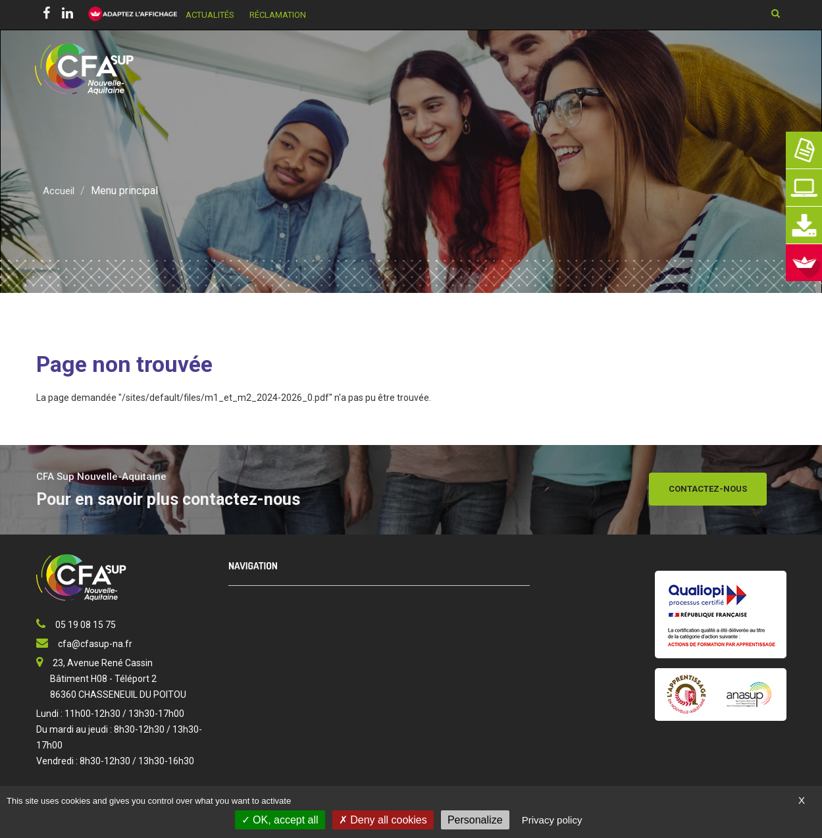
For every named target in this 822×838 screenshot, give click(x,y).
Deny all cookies (383, 819)
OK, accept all (280, 819)
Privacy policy (552, 819)
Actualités (210, 15)
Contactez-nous (708, 489)
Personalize (475, 819)
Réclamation (277, 15)
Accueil (58, 190)
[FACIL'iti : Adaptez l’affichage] (128, 14)
